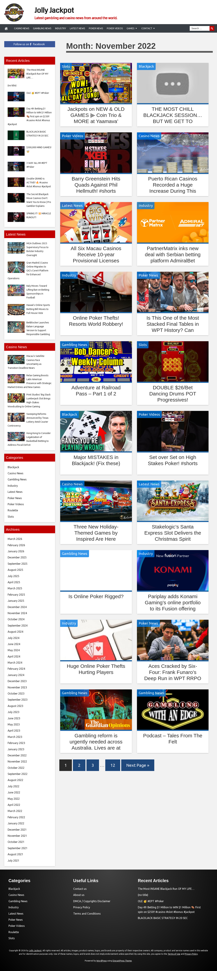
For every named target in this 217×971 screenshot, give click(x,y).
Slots (66, 66)
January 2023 (16, 749)
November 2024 (17, 613)
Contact (146, 28)
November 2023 (17, 687)
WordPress (101, 961)
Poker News (96, 28)
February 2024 (16, 668)
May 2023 (14, 724)
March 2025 (15, 588)
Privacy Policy (81, 907)
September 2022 (17, 773)
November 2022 (17, 761)
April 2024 (14, 656)
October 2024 (16, 619)
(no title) (143, 894)
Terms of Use (174, 954)
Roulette (13, 510)
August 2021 (15, 854)
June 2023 (14, 718)
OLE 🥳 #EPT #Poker (151, 901)
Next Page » (137, 765)
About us (78, 894)
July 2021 (13, 860)
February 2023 (16, 742)
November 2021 (17, 835)
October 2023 (16, 693)
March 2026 (15, 538)
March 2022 (15, 810)
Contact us (80, 888)
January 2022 (16, 823)
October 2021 (16, 841)
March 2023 (15, 736)
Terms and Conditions (87, 913)
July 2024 (13, 637)
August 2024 (15, 631)
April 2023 (14, 730)
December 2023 (17, 681)
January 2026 (16, 551)
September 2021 (17, 848)
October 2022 (16, 767)
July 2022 (13, 786)
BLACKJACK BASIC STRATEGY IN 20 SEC (163, 918)
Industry (60, 28)
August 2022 (15, 780)
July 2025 (13, 576)
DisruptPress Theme (122, 961)
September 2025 (17, 563)
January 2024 (16, 675)
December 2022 (17, 755)
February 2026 (16, 545)
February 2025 (16, 594)
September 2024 (17, 625)
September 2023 (17, 699)
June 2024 (14, 644)
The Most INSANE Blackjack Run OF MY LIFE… (166, 888)
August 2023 (15, 705)
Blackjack (146, 66)
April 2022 (14, 804)
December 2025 (17, 557)
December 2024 (17, 607)
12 (112, 765)
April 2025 (14, 582)
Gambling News (42, 28)
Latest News (77, 28)
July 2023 (13, 712)
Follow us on (29, 44)
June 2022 (14, 792)
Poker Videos (115, 28)
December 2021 (17, 829)
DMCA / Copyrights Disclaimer (91, 901)
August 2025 (15, 569)
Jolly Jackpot (59, 9)
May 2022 (14, 798)
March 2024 (15, 662)
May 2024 (14, 650)
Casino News (21, 28)
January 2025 (16, 600)
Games (130, 28)
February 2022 (16, 817)
